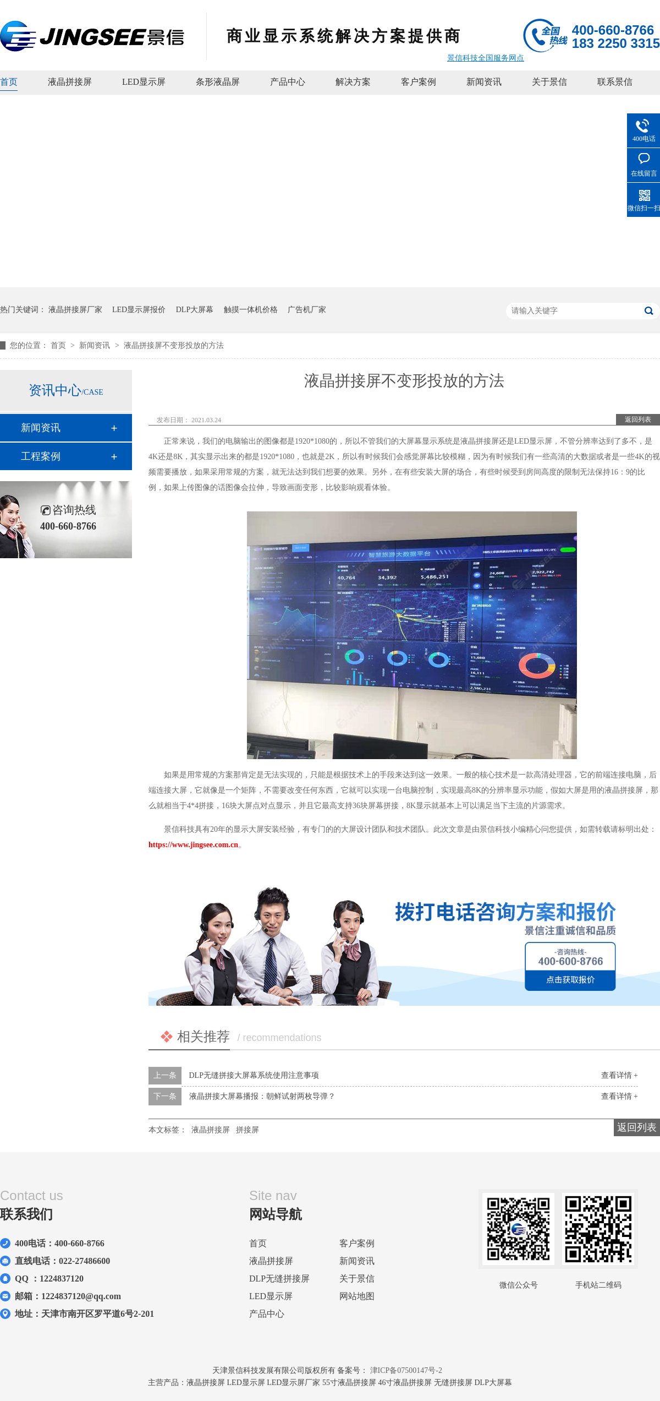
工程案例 (41, 456)
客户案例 (418, 81)
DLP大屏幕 (194, 310)
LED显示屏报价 (139, 310)
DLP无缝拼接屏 (279, 1278)
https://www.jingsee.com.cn (193, 845)
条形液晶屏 (218, 81)
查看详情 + (619, 1075)
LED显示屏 (144, 81)
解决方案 (353, 81)
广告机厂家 (307, 310)
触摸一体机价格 (251, 310)
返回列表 (638, 419)
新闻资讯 (484, 81)
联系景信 (614, 81)
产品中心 (287, 81)
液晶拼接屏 (70, 81)
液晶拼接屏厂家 (75, 310)
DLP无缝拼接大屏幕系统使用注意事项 (254, 1075)
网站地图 (357, 1296)
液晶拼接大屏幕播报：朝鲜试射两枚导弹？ (262, 1096)
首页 (9, 81)
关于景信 (549, 81)
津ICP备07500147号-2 (406, 1370)
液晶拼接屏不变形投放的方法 (174, 345)
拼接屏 (247, 1130)
